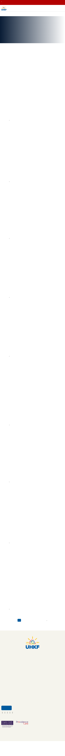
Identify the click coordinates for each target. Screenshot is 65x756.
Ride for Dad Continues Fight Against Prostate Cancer (21, 104)
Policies (35, 698)
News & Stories (19, 15)
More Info (6, 123)
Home (2, 15)
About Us (35, 683)
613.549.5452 (32, 659)
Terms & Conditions (38, 701)
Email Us (6, 722)
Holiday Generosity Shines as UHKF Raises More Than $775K (24, 479)
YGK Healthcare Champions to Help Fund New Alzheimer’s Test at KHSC (28, 291)
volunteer (11, 356)
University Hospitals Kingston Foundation (15, 179)
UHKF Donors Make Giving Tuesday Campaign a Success (22, 598)
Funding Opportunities (39, 694)
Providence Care (23, 356)
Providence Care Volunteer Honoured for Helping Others (22, 350)
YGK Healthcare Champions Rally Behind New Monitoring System (25, 537)
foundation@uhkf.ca (32, 661)
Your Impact (10, 15)
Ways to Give (5, 687)
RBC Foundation (30, 177)
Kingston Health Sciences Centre (26, 181)
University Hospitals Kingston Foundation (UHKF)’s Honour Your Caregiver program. (30, 358)
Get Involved (5, 690)
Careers (35, 691)
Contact (35, 687)
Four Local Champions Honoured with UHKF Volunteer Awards (24, 233)
